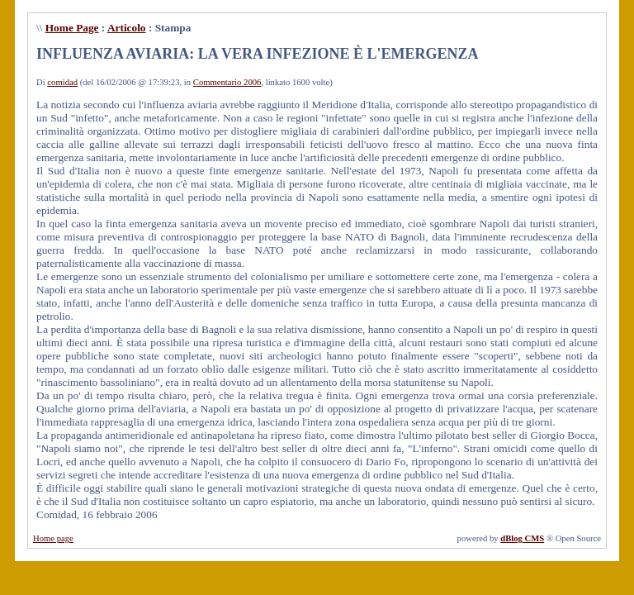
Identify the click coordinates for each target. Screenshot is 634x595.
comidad (62, 82)
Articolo (126, 27)
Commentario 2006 (227, 82)
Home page (53, 538)
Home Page (72, 27)
